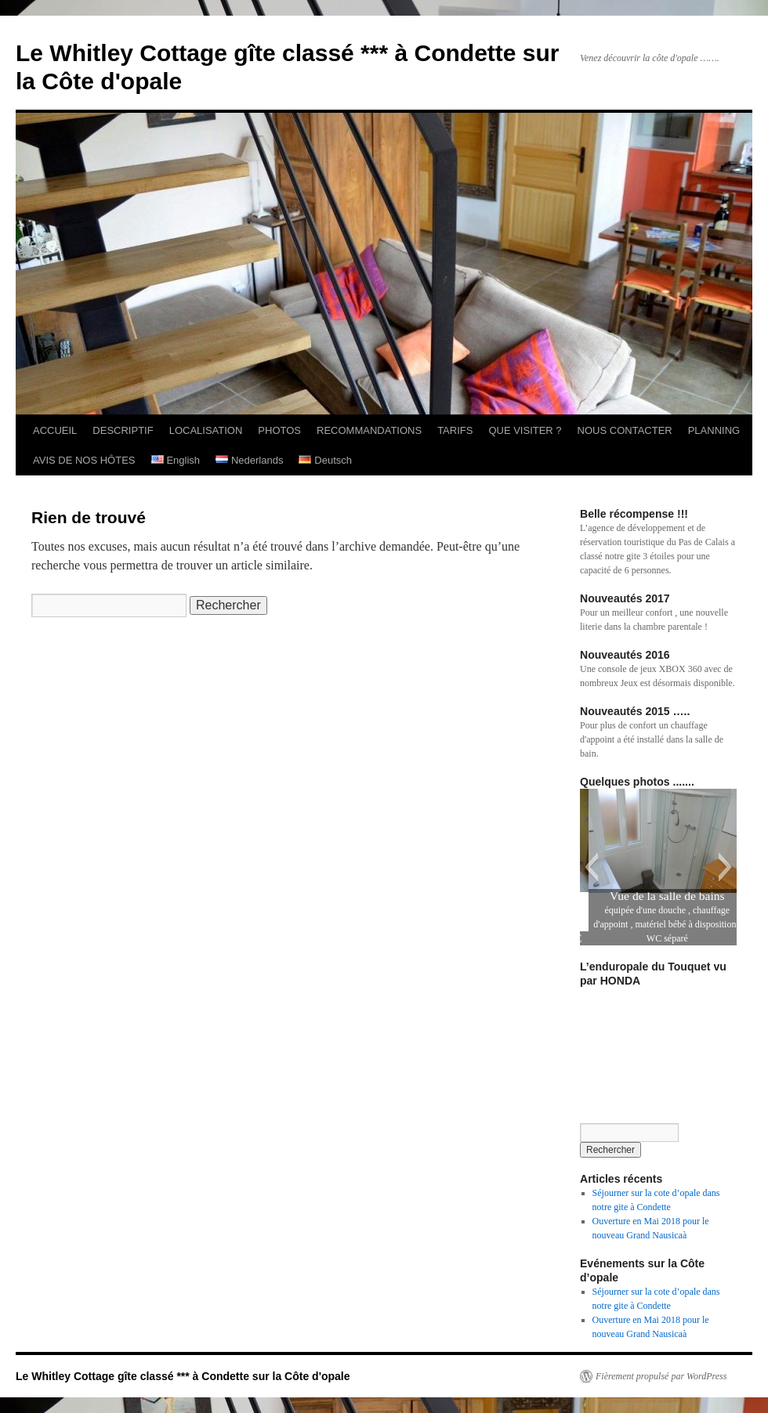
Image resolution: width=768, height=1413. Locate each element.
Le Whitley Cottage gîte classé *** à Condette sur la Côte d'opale (183, 1376)
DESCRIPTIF (122, 430)
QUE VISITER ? (524, 430)
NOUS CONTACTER (625, 430)
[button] (591, 867)
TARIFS (455, 430)
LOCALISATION (206, 430)
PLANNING (714, 430)
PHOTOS (279, 430)
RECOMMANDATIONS (369, 430)
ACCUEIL (55, 430)
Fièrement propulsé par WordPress (661, 1376)
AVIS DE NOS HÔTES (84, 460)
